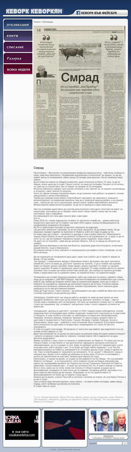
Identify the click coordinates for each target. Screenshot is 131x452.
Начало (37, 22)
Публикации (47, 22)
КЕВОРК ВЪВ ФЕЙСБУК (99, 13)
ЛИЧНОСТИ (108, 436)
